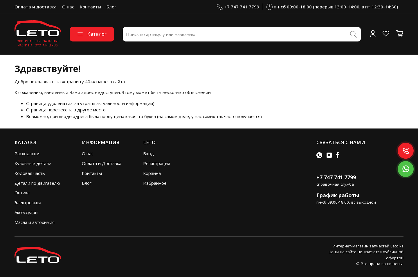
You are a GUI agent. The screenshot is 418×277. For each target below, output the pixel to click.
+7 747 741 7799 (238, 7)
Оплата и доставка (36, 7)
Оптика (22, 192)
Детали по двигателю (37, 183)
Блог (111, 7)
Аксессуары (26, 212)
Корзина (152, 173)
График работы (337, 195)
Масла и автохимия (35, 222)
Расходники (27, 153)
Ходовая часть (30, 173)
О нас (68, 7)
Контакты (90, 7)
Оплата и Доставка (101, 163)
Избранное (155, 183)
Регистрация (156, 163)
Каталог (92, 33)
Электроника (28, 202)
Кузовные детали (33, 163)
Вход (148, 153)
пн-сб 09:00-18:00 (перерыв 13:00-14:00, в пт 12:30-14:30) (332, 7)
